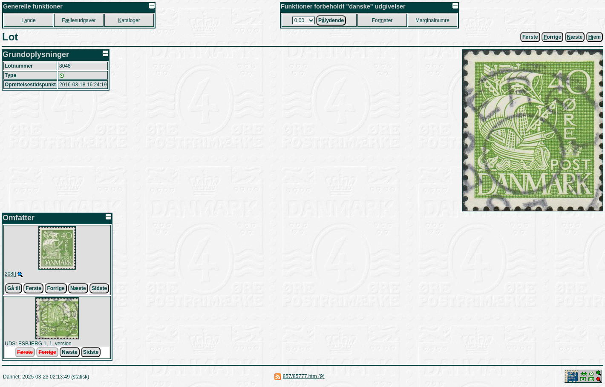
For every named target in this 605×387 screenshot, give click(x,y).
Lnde (28, 20)
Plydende (331, 20)
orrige (552, 37)
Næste (78, 288)
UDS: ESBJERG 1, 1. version (38, 344)
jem (594, 37)
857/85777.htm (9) (304, 376)
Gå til (13, 288)
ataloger (129, 20)
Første (530, 37)
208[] (10, 274)
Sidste (99, 288)
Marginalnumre (432, 20)
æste (575, 37)
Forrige (55, 288)
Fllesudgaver (78, 20)
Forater (382, 20)
